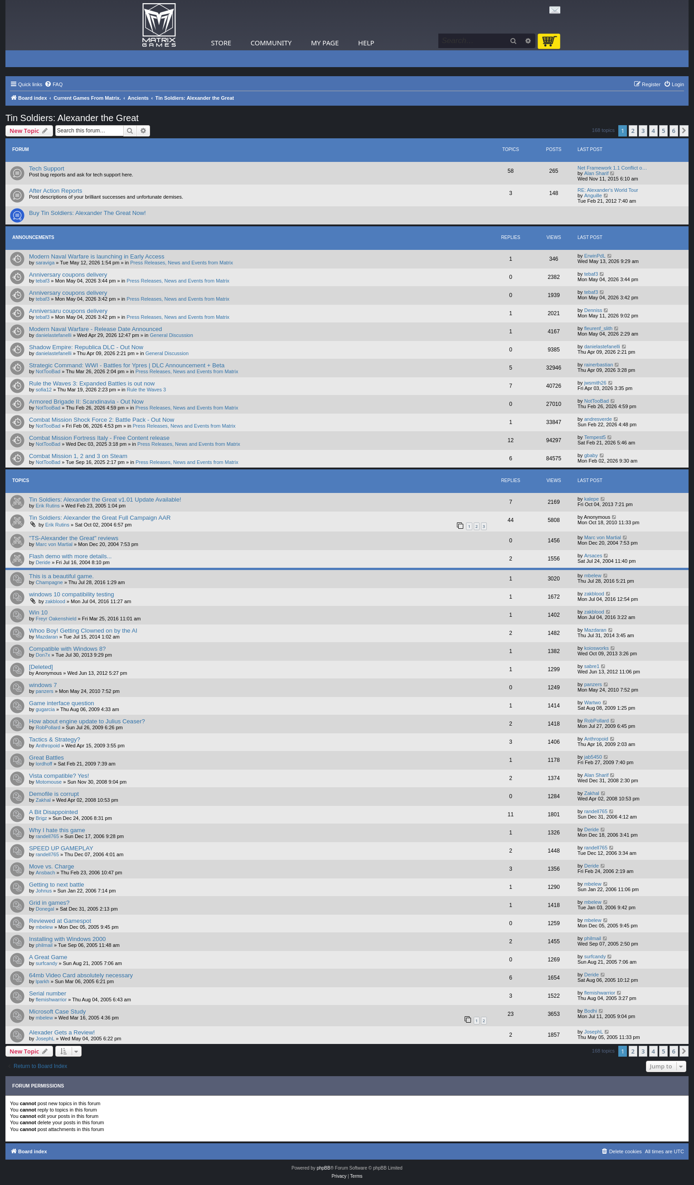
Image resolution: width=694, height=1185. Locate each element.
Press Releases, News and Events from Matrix (181, 262)
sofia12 (44, 389)
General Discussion (171, 335)
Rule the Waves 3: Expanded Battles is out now (92, 383)
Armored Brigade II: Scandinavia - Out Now (86, 401)
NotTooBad (48, 371)
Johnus (44, 890)
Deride (43, 562)
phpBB (323, 1167)
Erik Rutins (48, 505)
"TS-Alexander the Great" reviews (73, 538)
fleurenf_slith (598, 328)
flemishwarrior (51, 999)
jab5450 (593, 757)
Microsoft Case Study (57, 1011)
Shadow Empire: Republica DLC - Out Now (86, 347)
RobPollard (48, 727)
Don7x (43, 655)
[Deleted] (41, 666)
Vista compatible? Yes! (59, 775)
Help (366, 42)
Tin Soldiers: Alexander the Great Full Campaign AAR (100, 517)
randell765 (595, 811)
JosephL (45, 1038)
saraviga (45, 262)
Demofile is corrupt (54, 793)
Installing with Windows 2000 (67, 939)
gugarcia (45, 709)
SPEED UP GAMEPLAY (61, 848)
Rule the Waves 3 (146, 389)
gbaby (591, 455)
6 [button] (673, 131)
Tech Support (46, 168)
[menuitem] (53, 84)
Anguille (593, 195)
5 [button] (663, 131)
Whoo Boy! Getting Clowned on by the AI (83, 630)
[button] (684, 130)
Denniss (593, 310)
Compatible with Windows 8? (67, 648)
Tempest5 (595, 437)
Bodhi (590, 1011)
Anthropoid (48, 745)
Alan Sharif (596, 173)
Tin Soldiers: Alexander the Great (72, 118)
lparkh (42, 981)
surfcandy (47, 963)
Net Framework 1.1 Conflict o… (612, 168)
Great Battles (46, 757)
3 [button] (643, 131)
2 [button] (633, 131)
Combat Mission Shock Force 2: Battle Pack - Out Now (101, 419)
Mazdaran (47, 636)
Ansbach (45, 872)
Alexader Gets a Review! (62, 1032)
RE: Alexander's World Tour (608, 190)
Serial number (47, 993)
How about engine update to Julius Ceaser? (87, 721)
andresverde (598, 419)
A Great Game (48, 957)
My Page (325, 42)
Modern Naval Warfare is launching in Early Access (97, 256)
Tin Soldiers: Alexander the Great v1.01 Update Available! (105, 499)
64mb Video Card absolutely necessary (81, 975)
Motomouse (49, 782)
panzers (44, 691)
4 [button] (653, 131)
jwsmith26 (595, 382)
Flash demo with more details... (70, 556)
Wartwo (592, 702)
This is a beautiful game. (61, 576)
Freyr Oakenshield (56, 618)
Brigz (41, 818)
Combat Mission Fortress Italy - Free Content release (99, 437)
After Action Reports (55, 190)
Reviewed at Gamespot (60, 920)
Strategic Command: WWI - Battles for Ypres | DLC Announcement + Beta (126, 365)
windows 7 (43, 685)
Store (221, 42)
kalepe (591, 499)
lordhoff (44, 763)
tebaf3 (43, 280)
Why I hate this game (57, 830)
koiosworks (596, 648)
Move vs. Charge (51, 866)
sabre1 (592, 666)
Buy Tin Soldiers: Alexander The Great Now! (87, 213)
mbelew (593, 575)
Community (271, 42)
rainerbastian (598, 364)
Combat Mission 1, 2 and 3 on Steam (78, 456)
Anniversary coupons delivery (68, 274)
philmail (44, 945)
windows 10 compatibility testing (71, 594)
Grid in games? (49, 902)
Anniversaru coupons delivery (68, 310)
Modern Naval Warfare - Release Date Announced (95, 329)
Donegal (45, 909)
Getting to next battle (56, 884)
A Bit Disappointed (53, 812)
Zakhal (43, 800)
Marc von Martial (54, 544)
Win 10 (38, 612)
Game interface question (61, 703)
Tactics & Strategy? (54, 739)
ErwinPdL (595, 255)
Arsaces (593, 555)
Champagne (49, 582)
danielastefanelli (54, 335)
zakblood (55, 601)
